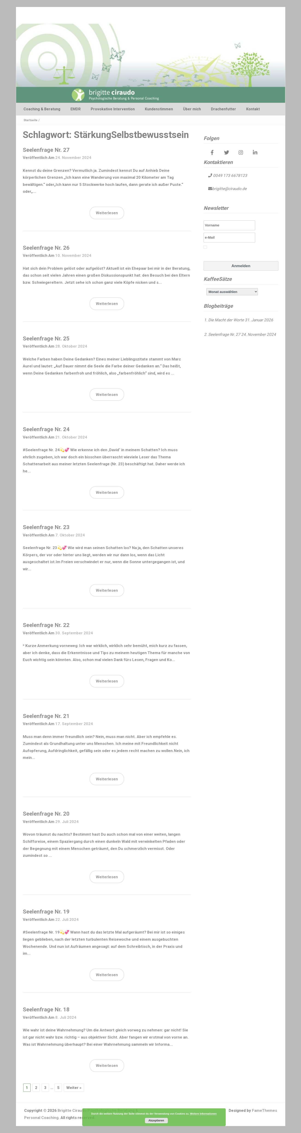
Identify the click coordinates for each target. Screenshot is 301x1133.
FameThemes (264, 1110)
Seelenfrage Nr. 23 (46, 527)
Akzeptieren (156, 1120)
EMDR (75, 109)
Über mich (192, 109)
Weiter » (74, 1087)
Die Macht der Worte (226, 320)
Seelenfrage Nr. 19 (46, 911)
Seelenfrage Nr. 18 (46, 1009)
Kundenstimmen (159, 109)
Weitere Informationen (203, 1113)
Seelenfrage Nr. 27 (46, 150)
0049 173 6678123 (229, 175)
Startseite (30, 120)
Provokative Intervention (113, 109)
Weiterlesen (107, 213)
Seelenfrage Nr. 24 (46, 429)
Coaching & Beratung (41, 109)
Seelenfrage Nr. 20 (46, 814)
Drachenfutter (223, 109)
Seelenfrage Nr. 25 (46, 338)
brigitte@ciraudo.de (229, 188)
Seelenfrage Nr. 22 (46, 625)
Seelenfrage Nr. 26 (46, 248)
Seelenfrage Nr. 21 (46, 716)
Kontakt (253, 109)
